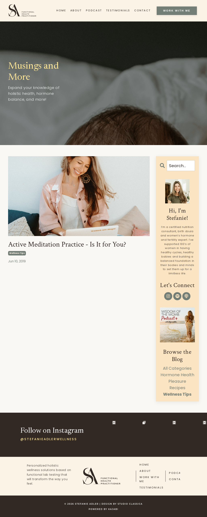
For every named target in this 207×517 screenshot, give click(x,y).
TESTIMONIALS (118, 10)
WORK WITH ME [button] (176, 10)
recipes (177, 388)
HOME (61, 10)
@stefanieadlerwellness (48, 439)
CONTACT (142, 10)
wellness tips (17, 253)
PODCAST (94, 10)
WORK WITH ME (149, 479)
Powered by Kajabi (103, 509)
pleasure (177, 381)
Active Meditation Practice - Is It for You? (67, 244)
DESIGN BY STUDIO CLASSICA (122, 504)
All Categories (177, 368)
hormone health (177, 375)
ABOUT (76, 10)
